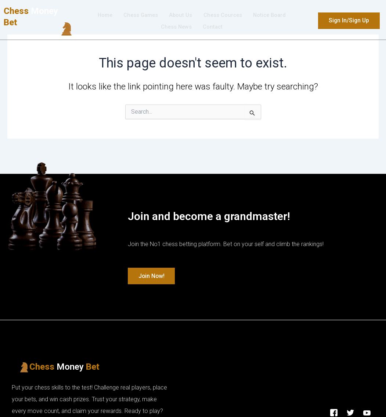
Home (103, 15)
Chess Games (140, 15)
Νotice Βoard (271, 15)
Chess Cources (223, 15)
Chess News (176, 27)
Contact (213, 27)
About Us (180, 15)
